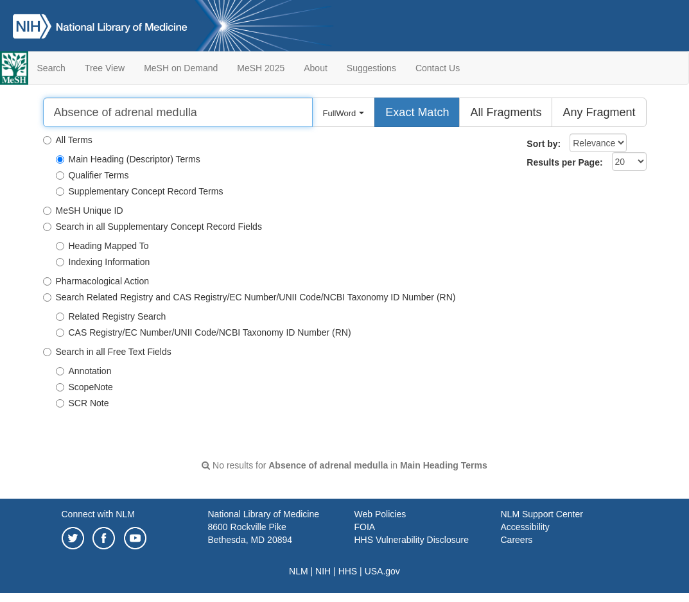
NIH (323, 571)
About (315, 68)
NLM (298, 571)
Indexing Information (103, 262)
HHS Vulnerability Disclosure (411, 540)
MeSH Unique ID (83, 210)
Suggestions (371, 68)
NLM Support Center (542, 514)
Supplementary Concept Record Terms (139, 191)
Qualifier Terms (92, 175)
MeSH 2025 (260, 68)
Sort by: (544, 144)
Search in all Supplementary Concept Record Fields (152, 226)
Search (51, 68)
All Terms (67, 140)
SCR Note (82, 403)
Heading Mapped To (102, 246)
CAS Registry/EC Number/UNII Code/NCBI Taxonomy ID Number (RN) (203, 332)
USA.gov (382, 571)
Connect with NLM (98, 514)
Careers (517, 540)
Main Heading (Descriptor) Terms (128, 159)
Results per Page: (564, 162)
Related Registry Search (111, 316)
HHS (348, 571)
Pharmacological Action (96, 281)
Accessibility (525, 527)
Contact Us (437, 68)
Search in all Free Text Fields (107, 352)
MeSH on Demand (181, 68)
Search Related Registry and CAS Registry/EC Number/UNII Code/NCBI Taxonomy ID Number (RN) (249, 297)
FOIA (365, 527)
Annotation (84, 371)
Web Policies (380, 514)
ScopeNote (84, 387)
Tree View (105, 68)
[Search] (178, 112)
